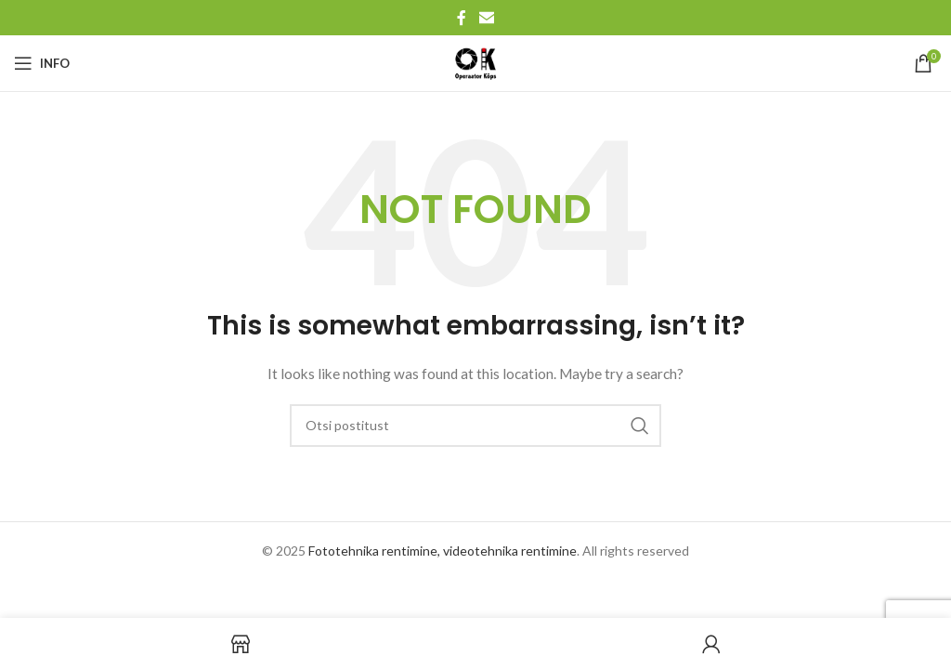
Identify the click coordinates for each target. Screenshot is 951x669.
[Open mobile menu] (42, 63)
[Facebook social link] (461, 18)
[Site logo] (475, 62)
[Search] (475, 425)
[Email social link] (486, 18)
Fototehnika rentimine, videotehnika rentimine (442, 550)
